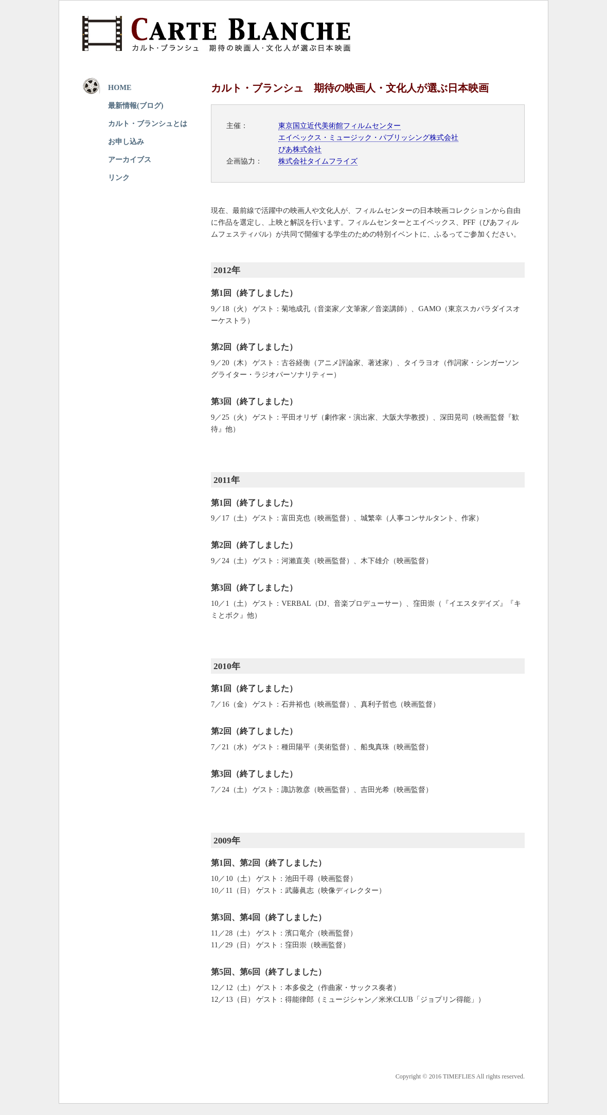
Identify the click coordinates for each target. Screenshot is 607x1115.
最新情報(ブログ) (136, 105)
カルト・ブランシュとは (147, 123)
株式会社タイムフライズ (318, 161)
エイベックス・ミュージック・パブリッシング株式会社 (368, 137)
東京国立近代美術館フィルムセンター (339, 125)
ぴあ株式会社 (300, 149)
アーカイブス (129, 159)
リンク (119, 177)
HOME (120, 87)
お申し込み (126, 141)
